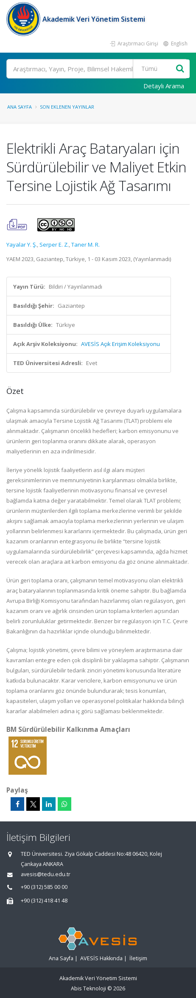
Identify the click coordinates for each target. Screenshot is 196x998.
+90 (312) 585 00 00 (44, 887)
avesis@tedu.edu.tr (45, 874)
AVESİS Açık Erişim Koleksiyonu (120, 344)
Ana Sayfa (19, 107)
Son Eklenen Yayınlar (67, 107)
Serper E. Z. (54, 244)
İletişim (138, 958)
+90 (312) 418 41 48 (44, 900)
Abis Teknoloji (88, 988)
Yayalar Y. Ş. (21, 244)
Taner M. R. (85, 244)
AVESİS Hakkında (101, 958)
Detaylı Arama (163, 86)
